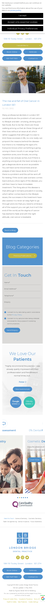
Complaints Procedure (25, 602)
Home (5, 80)
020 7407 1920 (12, 58)
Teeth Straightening (30, 522)
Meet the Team (15, 518)
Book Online (12, 52)
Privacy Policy (17, 315)
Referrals (33, 52)
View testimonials (22, 389)
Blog (13, 80)
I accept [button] (23, 15)
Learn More (9, 457)
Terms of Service (22, 599)
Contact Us (33, 58)
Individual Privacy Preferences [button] (22, 28)
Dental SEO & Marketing (28, 594)
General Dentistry (28, 518)
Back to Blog (10, 230)
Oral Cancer (23, 80)
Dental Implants (16, 525)
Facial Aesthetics (29, 525)
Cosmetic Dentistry (15, 522)
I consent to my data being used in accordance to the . (23, 313)
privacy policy (15, 10)
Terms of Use (38, 602)
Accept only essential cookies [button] (22, 22)
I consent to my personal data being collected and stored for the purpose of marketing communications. (23, 321)
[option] (22, 368)
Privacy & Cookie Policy (10, 602)
